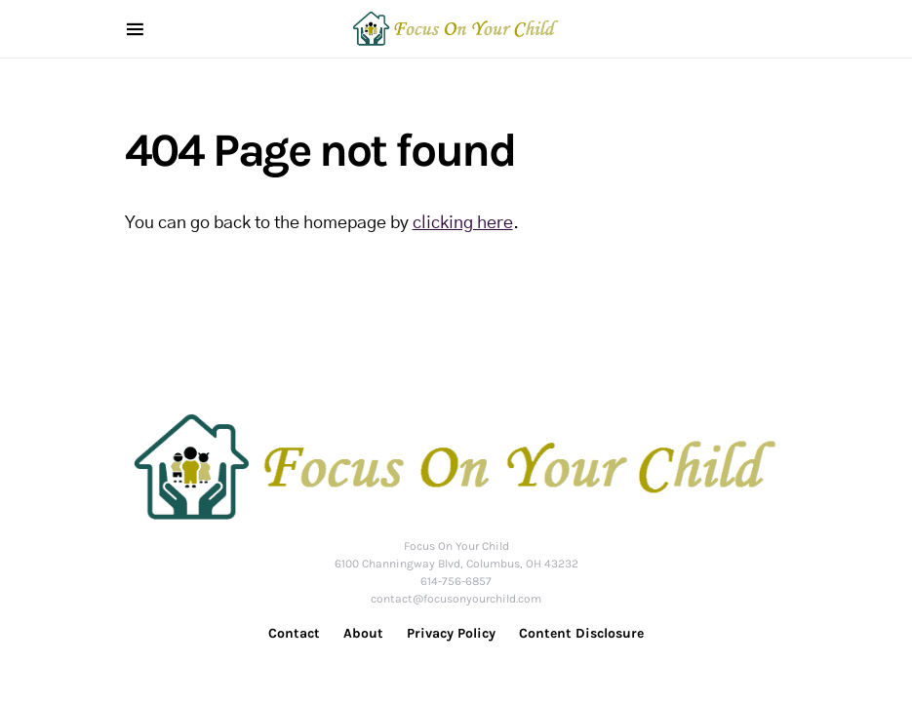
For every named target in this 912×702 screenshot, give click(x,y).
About (363, 633)
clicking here (463, 223)
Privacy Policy (451, 633)
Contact (294, 633)
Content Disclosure (581, 633)
